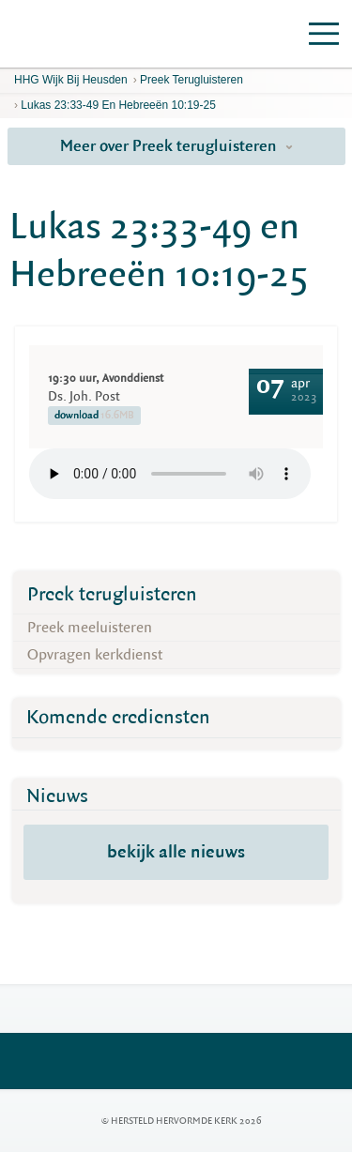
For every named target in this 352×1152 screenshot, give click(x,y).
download (94, 415)
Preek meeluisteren (89, 627)
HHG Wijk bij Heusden (71, 79)
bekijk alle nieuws (176, 852)
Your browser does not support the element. (170, 473)
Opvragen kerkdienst (94, 654)
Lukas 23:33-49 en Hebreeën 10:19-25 (118, 105)
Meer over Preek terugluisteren (176, 146)
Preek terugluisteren (191, 79)
